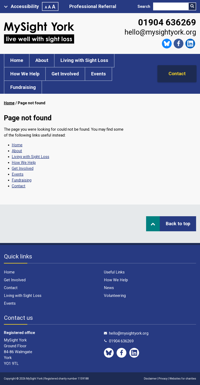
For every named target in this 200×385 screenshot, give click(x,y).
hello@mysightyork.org (160, 32)
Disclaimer (150, 378)
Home (16, 60)
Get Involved (65, 74)
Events (98, 74)
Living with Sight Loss (84, 60)
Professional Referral (92, 6)
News (109, 287)
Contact (177, 73)
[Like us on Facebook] (178, 43)
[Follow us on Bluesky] (167, 43)
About (41, 60)
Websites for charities (182, 378)
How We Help (24, 74)
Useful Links (114, 272)
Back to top (170, 223)
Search (144, 6)
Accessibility (31, 6)
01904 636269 (167, 22)
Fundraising (23, 87)
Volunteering (115, 295)
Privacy (163, 378)
